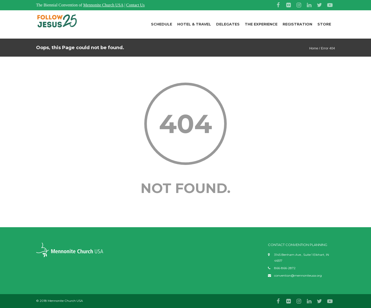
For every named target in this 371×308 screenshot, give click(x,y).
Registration (297, 24)
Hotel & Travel (194, 24)
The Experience (261, 24)
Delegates (228, 24)
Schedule (161, 24)
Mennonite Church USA (103, 5)
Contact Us (135, 5)
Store (324, 24)
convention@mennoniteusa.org (298, 275)
